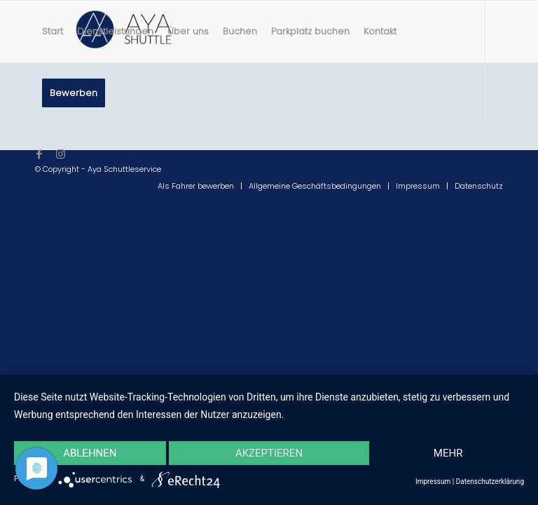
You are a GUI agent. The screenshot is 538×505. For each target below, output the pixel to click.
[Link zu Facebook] (39, 154)
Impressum (432, 481)
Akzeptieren (269, 453)
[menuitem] (52, 31)
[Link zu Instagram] (60, 154)
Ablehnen (89, 453)
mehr (448, 453)
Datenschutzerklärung (490, 481)
